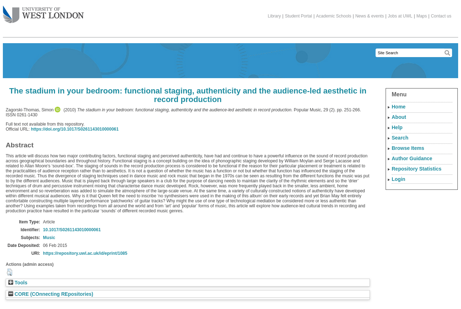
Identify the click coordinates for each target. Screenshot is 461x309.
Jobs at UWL (400, 16)
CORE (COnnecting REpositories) (50, 294)
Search (400, 138)
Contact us (441, 16)
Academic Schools (333, 16)
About (399, 117)
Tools (18, 282)
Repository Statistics (416, 169)
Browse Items (408, 148)
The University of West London (43, 12)
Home (399, 107)
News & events (369, 16)
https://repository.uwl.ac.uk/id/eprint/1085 (85, 253)
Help (397, 127)
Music (49, 237)
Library (274, 16)
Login (398, 179)
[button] (9, 272)
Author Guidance (412, 158)
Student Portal (298, 16)
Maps (421, 16)
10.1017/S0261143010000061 (72, 229)
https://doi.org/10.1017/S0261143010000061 (74, 129)
